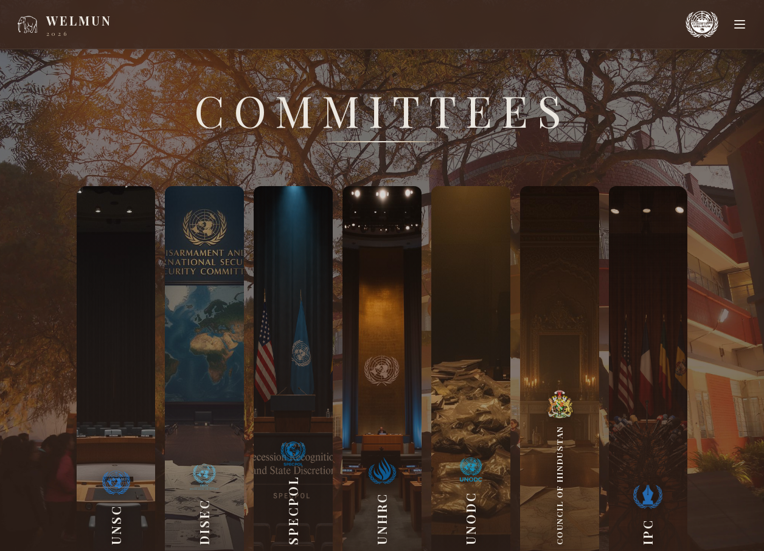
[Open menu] (740, 24)
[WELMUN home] (63, 24)
